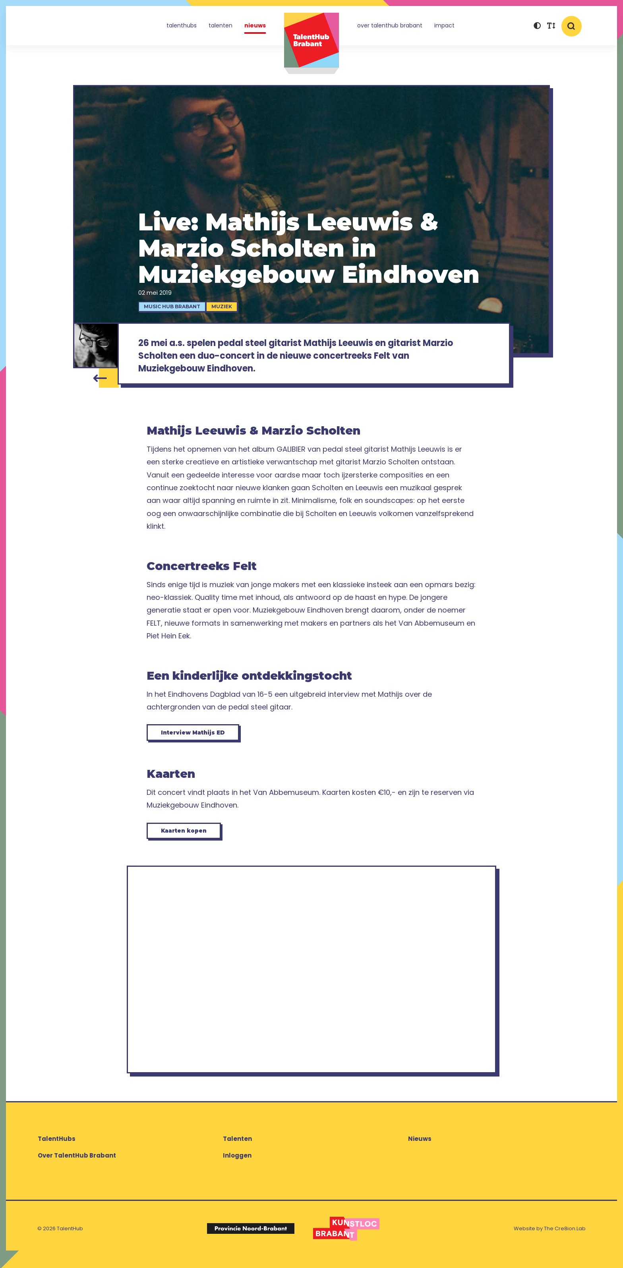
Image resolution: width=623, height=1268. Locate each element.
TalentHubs (181, 25)
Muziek (225, 307)
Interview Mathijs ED (201, 738)
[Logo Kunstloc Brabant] (346, 1240)
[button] (537, 27)
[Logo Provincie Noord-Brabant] (250, 1240)
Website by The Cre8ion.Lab (550, 1240)
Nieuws (255, 25)
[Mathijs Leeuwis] (95, 345)
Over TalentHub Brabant (389, 25)
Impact (444, 25)
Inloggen (237, 1167)
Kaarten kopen (190, 840)
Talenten (220, 25)
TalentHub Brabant (311, 43)
